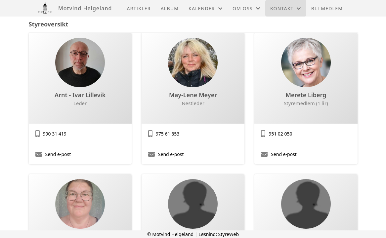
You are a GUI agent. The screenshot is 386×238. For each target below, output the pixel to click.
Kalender (206, 8)
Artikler (138, 8)
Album (170, 8)
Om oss (246, 8)
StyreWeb (228, 234)
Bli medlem (327, 8)
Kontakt (285, 8)
